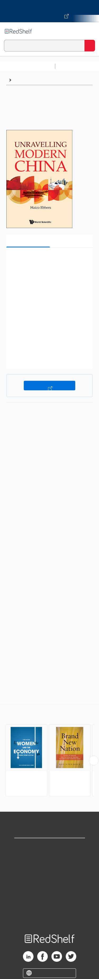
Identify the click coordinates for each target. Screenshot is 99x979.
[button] (49, 260)
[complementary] (49, 751)
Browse (21, 79)
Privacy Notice (49, 869)
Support (50, 858)
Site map (49, 916)
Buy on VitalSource (49, 385)
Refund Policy (49, 893)
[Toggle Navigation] (89, 31)
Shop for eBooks (50, 846)
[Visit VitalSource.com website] (49, 11)
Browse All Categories (27, 66)
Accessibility (49, 904)
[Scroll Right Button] (93, 760)
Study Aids (71, 66)
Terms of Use (49, 881)
